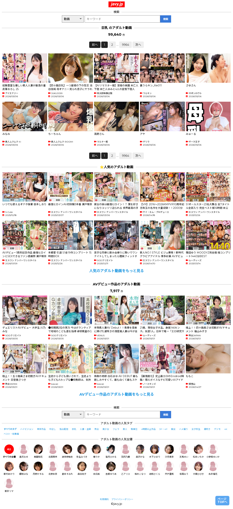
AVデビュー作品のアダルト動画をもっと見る (116, 394)
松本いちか (198, 451)
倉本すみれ (67, 468)
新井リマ (9, 485)
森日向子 (82, 468)
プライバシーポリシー (122, 499)
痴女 (173, 429)
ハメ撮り (183, 429)
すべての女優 (9, 451)
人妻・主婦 (85, 429)
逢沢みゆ (23, 451)
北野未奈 (53, 468)
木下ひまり (154, 451)
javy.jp (117, 4)
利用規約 (104, 499)
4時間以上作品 (148, 429)
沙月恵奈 (169, 451)
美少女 (105, 429)
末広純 (96, 468)
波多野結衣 (67, 451)
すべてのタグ (10, 429)
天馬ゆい (184, 451)
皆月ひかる (111, 451)
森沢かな (140, 451)
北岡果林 (53, 451)
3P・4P (163, 429)
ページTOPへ (222, 500)
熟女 (96, 429)
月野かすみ (38, 468)
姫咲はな (23, 468)
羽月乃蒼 (125, 451)
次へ (138, 44)
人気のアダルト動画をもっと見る (116, 271)
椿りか (96, 451)
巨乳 (74, 429)
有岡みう (184, 468)
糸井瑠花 (213, 468)
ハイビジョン (26, 429)
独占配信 (64, 429)
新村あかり (9, 468)
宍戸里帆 (169, 468)
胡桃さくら (154, 468)
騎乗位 (134, 429)
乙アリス (125, 468)
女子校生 (195, 429)
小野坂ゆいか (213, 451)
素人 (125, 429)
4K (225, 429)
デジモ (217, 429)
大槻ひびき (198, 468)
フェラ (116, 429)
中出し (52, 429)
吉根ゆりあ (111, 468)
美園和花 (38, 451)
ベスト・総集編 (11, 433)
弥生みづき (81, 451)
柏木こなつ (140, 468)
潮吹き (207, 429)
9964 (125, 44)
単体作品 (41, 429)
